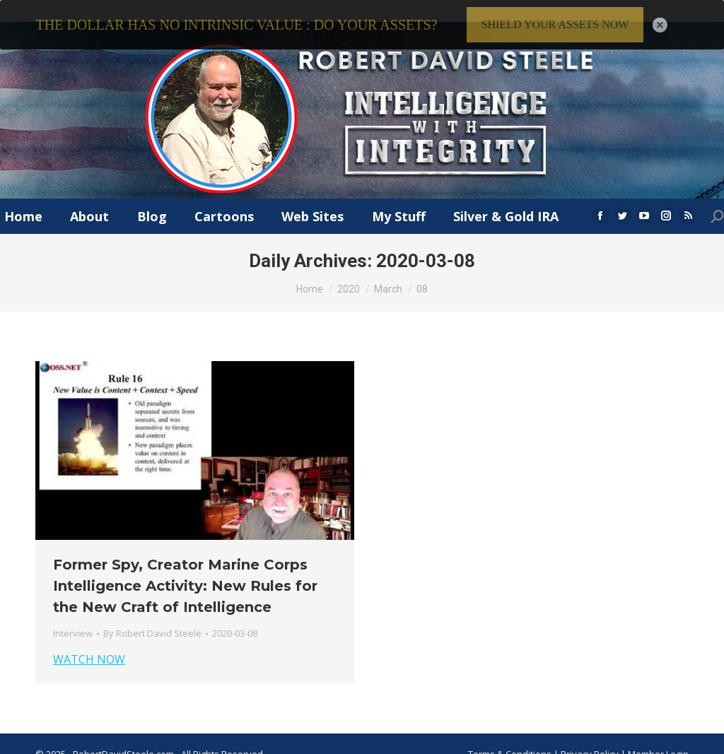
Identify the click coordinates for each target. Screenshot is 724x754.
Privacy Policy (591, 737)
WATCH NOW (89, 644)
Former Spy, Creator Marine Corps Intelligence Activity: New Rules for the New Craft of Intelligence (185, 570)
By (152, 617)
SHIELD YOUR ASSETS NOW (555, 24)
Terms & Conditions (509, 737)
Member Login (658, 737)
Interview (73, 617)
